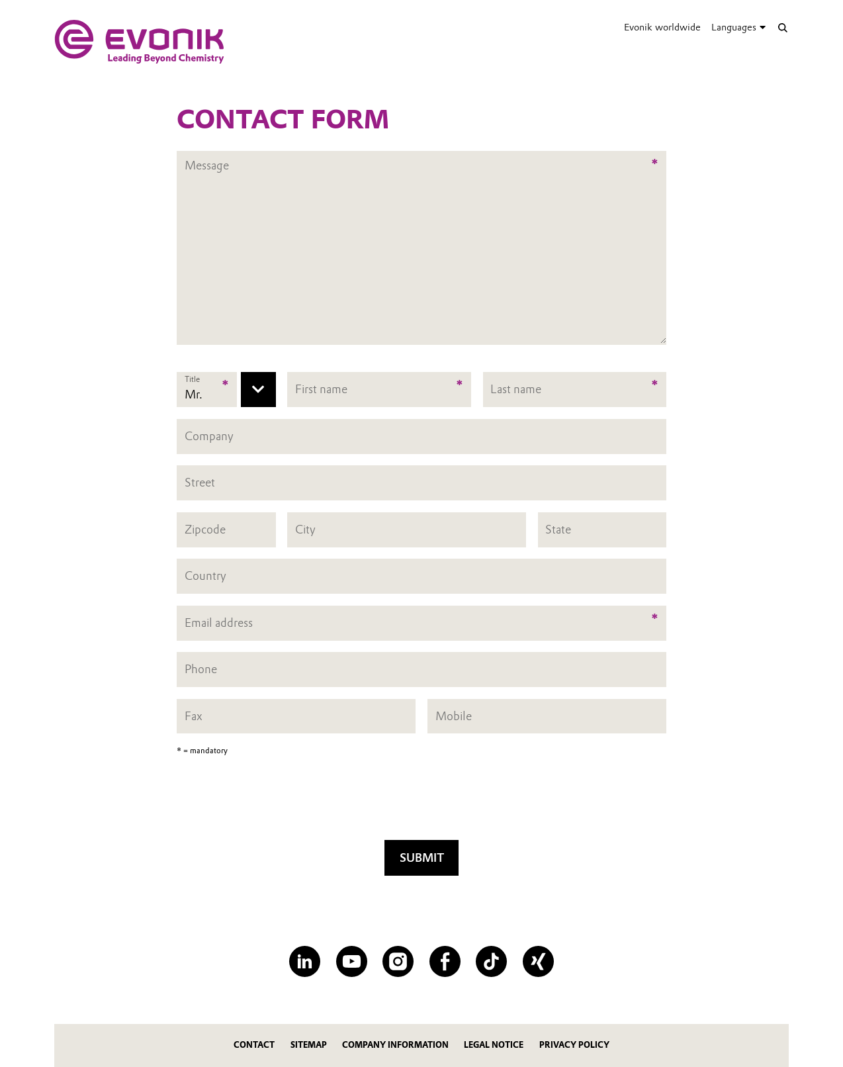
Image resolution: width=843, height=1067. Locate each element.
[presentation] (421, 802)
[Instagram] (398, 961)
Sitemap (308, 1045)
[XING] (538, 961)
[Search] (782, 27)
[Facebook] (445, 961)
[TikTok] (491, 961)
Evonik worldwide (662, 27)
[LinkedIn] (304, 961)
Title (192, 379)
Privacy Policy (574, 1045)
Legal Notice (493, 1045)
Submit (422, 857)
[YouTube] (351, 961)
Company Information (395, 1045)
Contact (254, 1045)
